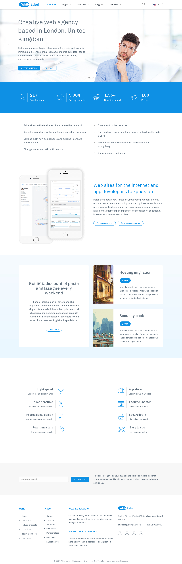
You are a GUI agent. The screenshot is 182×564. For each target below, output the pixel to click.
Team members (29, 534)
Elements (113, 4)
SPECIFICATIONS (25, 68)
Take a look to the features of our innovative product (53, 125)
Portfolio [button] (82, 4)
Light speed (45, 389)
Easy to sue (137, 427)
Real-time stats (42, 427)
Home (50, 4)
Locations (26, 529)
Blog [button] (97, 4)
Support (50, 516)
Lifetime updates (140, 402)
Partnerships (52, 533)
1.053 (110, 95)
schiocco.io (123, 561)
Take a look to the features (113, 125)
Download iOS (105, 223)
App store (135, 389)
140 (145, 95)
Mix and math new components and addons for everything (123, 144)
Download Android (130, 223)
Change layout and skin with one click (44, 149)
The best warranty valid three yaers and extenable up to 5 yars (129, 134)
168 (34, 95)
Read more (54, 329)
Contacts (26, 520)
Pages (65, 4)
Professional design (39, 414)
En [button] (156, 5)
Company (26, 538)
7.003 (74, 95)
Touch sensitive (42, 402)
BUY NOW (45, 68)
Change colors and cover (112, 153)
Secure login (137, 414)
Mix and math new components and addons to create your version (53, 141)
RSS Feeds (51, 528)
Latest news (52, 542)
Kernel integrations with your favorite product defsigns (55, 132)
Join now (80, 479)
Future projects (29, 525)
